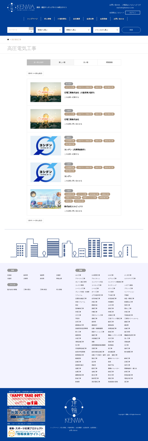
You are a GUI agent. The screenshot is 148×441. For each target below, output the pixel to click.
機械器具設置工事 (130, 335)
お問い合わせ (119, 19)
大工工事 (78, 315)
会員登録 (103, 19)
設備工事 (78, 362)
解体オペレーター (113, 358)
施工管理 (127, 332)
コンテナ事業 (79, 285)
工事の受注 (27, 289)
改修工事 (127, 328)
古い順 (85, 62)
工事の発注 (43, 289)
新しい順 (62, 62)
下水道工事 (111, 295)
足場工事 (127, 362)
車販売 (94, 365)
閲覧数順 (109, 62)
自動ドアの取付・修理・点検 (101, 355)
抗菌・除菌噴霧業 (97, 328)
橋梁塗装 (78, 335)
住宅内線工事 (96, 298)
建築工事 (127, 322)
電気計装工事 (128, 378)
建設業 (126, 325)
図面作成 (94, 305)
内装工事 (94, 302)
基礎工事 (94, 308)
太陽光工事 (111, 315)
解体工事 (127, 358)
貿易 (109, 362)
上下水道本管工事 (97, 295)
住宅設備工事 (112, 298)
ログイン (133, 13)
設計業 (94, 362)
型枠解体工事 (79, 308)
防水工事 (111, 375)
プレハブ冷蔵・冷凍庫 (82, 292)
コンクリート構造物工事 (115, 282)
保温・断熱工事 (129, 298)
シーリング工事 (80, 288)
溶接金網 (127, 342)
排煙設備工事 (112, 328)
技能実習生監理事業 (81, 328)
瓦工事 (77, 345)
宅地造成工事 (128, 315)
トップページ (32, 19)
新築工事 (111, 332)
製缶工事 (94, 358)
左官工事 (78, 322)
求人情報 (47, 19)
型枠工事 (127, 305)
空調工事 (94, 348)
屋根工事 (94, 318)
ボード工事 (95, 292)
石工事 (126, 345)
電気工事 (111, 378)
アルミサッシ (96, 278)
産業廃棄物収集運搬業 (99, 345)
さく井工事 (127, 275)
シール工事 (95, 288)
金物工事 (94, 371)
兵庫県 (26, 278)
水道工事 (78, 338)
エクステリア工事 (130, 278)
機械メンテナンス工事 (115, 335)
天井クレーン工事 (97, 315)
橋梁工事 (94, 335)
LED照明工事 (96, 275)
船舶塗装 (78, 358)
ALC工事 (78, 275)
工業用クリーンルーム (131, 318)
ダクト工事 (111, 288)
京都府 (58, 275)
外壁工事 (78, 312)
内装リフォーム (80, 302)
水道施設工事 (96, 338)
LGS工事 (111, 275)
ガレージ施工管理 (80, 282)
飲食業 (77, 382)
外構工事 (111, 312)
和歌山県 (59, 278)
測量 (93, 342)
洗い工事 (127, 338)
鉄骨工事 (127, 371)
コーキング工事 (96, 285)
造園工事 (78, 368)
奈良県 (42, 278)
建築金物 (111, 325)
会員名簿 (90, 19)
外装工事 (127, 312)
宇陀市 (77, 318)
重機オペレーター (113, 368)
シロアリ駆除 (128, 285)
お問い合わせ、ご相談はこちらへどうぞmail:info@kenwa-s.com (125, 6)
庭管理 (94, 322)
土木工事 (111, 305)
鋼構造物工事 (79, 375)
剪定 (76, 305)
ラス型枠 (111, 292)
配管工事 (94, 368)
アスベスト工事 (80, 278)
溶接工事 (111, 342)
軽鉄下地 (111, 365)
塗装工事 (111, 308)
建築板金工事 (79, 325)
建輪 (127, 414)
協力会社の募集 (12, 289)
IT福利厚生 (62, 19)
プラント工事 (128, 288)
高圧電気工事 (96, 382)
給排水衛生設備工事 (98, 352)
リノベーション (129, 292)
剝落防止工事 (128, 302)
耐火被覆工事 (128, 352)
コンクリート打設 (97, 282)
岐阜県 (26, 275)
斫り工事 (78, 332)
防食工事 (78, 378)
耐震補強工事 (79, 355)
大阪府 (9, 278)
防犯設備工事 (128, 375)
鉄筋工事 (111, 371)
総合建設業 (111, 352)
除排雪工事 (95, 378)
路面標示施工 (79, 365)
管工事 (110, 348)
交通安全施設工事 (80, 298)
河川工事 (111, 338)
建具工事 (111, 322)
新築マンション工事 (98, 332)
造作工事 (127, 365)
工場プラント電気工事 (115, 318)
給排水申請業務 (80, 352)
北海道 (9, 275)
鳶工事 (126, 382)
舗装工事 (114, 355)
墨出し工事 (127, 308)
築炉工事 (127, 348)
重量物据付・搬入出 (130, 368)
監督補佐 (111, 345)
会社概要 (76, 19)
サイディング (112, 285)
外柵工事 (94, 312)
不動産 (126, 295)
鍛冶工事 (94, 375)
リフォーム (78, 295)
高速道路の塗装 (113, 382)
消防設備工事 (79, 342)
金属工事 (78, 371)
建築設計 (94, 325)
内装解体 (111, 302)
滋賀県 (42, 275)
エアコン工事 (112, 278)
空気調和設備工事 (80, 348)
